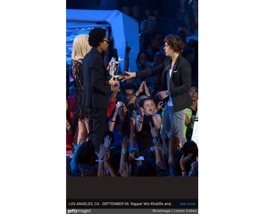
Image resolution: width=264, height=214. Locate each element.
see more (188, 204)
